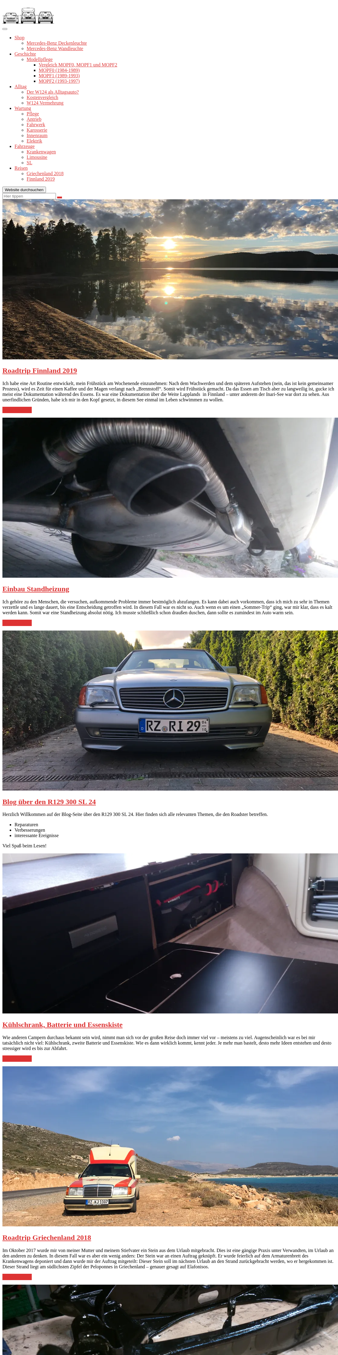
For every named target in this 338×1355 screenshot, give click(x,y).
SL (29, 162)
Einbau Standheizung (35, 589)
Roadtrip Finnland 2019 (39, 370)
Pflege (33, 113)
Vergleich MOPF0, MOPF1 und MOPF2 (78, 64)
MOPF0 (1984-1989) (59, 70)
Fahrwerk (36, 124)
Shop (19, 37)
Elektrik (34, 140)
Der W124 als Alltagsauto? (53, 92)
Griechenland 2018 (45, 173)
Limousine (37, 157)
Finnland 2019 (41, 178)
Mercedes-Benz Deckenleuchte (57, 43)
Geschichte (25, 53)
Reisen (21, 168)
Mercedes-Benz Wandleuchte (55, 48)
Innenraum (37, 135)
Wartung (23, 108)
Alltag (21, 86)
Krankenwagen (41, 151)
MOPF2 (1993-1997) (59, 81)
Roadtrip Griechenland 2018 (46, 1237)
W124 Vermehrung (45, 102)
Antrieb (34, 119)
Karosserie (37, 130)
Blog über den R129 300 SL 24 (49, 802)
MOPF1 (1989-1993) (59, 75)
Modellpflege (40, 59)
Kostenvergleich (42, 97)
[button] (28, 13)
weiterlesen (17, 410)
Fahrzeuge (25, 146)
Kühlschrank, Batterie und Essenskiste (62, 1025)
